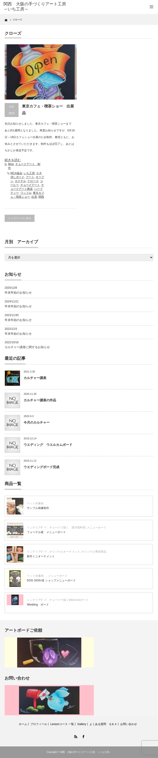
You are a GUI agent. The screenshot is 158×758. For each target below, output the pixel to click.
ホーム (23, 724)
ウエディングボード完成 (41, 467)
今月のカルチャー (37, 422)
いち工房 (29, 173)
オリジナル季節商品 (95, 551)
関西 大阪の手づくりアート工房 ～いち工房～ (85, 752)
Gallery (81, 724)
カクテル (20, 181)
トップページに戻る (19, 218)
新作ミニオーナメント (41, 556)
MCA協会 (16, 173)
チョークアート (30, 185)
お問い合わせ (128, 724)
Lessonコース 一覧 (62, 724)
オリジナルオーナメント (64, 551)
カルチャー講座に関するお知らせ (27, 347)
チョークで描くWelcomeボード (69, 600)
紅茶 (34, 196)
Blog (11, 164)
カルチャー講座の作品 (40, 400)
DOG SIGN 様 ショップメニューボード (51, 580)
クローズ (32, 181)
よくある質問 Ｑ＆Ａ (103, 724)
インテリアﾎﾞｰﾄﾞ (37, 527)
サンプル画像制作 (38, 508)
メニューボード (96, 527)
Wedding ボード (38, 604)
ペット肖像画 (36, 503)
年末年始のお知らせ (18, 292)
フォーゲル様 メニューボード (46, 532)
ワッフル (26, 192)
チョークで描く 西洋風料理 (67, 527)
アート (30, 177)
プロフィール (38, 724)
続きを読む (13, 160)
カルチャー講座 (35, 378)
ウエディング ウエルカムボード (48, 445)
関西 (41, 196)
